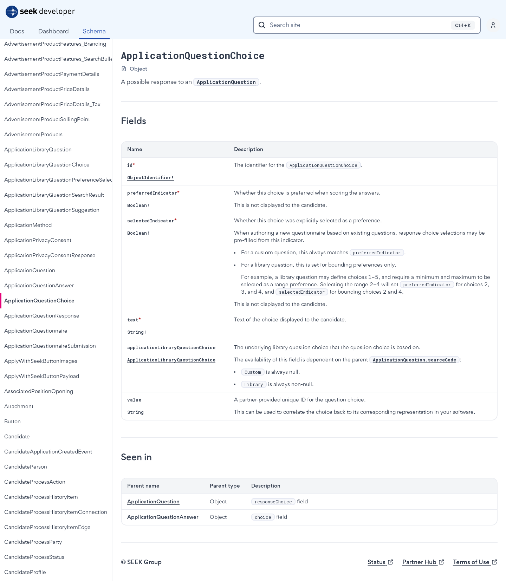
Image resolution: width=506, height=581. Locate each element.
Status (381, 562)
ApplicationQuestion (153, 501)
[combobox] (367, 25)
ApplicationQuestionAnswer (163, 517)
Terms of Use (475, 562)
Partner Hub (423, 562)
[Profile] (493, 25)
